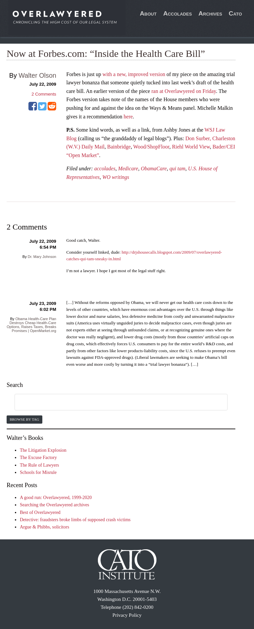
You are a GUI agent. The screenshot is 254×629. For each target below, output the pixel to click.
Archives (210, 13)
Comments (43, 94)
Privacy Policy (127, 615)
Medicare (128, 168)
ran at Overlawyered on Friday (183, 91)
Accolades (177, 13)
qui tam (177, 168)
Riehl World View (191, 146)
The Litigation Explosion (43, 450)
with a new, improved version (134, 74)
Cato (235, 13)
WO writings (115, 177)
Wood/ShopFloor (151, 146)
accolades (104, 168)
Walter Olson (37, 75)
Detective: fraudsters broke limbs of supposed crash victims (75, 519)
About (148, 13)
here (128, 116)
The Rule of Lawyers (39, 465)
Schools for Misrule (38, 472)
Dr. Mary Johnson (42, 257)
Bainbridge (119, 146)
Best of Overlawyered (40, 512)
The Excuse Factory (38, 457)
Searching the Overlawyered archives (54, 504)
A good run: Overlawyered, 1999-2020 (56, 497)
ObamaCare (154, 168)
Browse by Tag (24, 419)
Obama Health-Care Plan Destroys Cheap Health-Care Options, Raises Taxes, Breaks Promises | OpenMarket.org (31, 325)
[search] (113, 402)
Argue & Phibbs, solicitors (44, 526)
